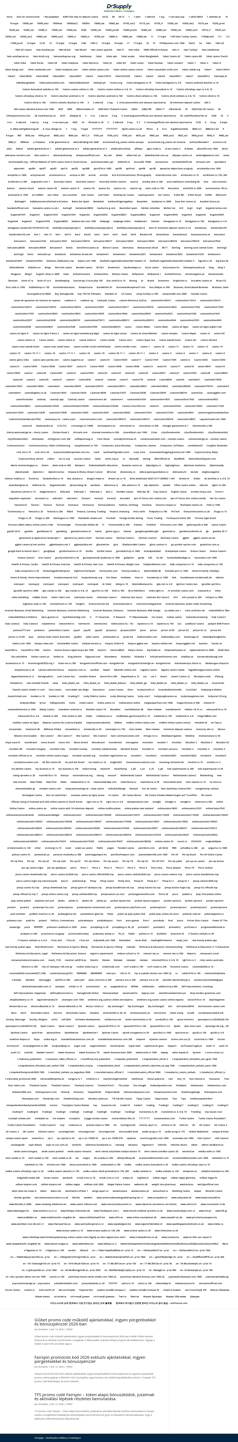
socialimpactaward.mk (210, 1013)
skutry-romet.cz (95, 1006)
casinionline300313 (143, 320)
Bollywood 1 (154, 274)
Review (106, 960)
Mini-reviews (153, 729)
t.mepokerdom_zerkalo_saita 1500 (197, 1066)
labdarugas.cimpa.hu (217, 663)
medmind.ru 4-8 (184, 716)
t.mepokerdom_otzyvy (80, 1066)
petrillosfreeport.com (123, 854)
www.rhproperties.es (59, 1224)
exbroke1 (58, 498)
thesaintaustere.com (165, 1092)
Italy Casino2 (12, 624)
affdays (138, 149)
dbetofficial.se (162, 459)
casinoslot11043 (215, 406)
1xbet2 (11, 76)
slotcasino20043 (185, 1006)
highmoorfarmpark (84, 571)
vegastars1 (148, 1145)
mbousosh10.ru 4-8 (28, 716)
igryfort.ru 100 (100, 591)
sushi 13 (210, 1046)
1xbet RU (121, 63)
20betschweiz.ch (85, 109)
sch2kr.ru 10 (75, 986)
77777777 (97, 129)
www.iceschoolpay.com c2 (181, 1211)
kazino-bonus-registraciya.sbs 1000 (74, 650)
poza (27, 927)
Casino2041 (56, 373)
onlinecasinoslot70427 (110, 841)
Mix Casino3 (100, 736)
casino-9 (220, 353)
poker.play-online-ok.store (164, 914)
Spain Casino (47, 1026)
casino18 (189, 366)
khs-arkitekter (19, 657)
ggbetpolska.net (83, 544)
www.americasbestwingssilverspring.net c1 (120, 1198)
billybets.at (34, 267)
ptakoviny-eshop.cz (103, 934)
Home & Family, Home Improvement (30, 577)
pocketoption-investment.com (94, 907)
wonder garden (22, 1198)
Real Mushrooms (44, 947)
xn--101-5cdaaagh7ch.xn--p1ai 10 (41, 1263)
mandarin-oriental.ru (70, 709)
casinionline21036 (186, 314)
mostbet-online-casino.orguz (52, 756)
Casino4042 (84, 380)
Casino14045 (97, 366)
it (91, 617)
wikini (43, 1191)
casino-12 (188, 347)
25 (186, 109)
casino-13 (202, 347)
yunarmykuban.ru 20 (93, 1283)
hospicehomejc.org (91, 577)
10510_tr (206, 30)
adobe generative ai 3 (95, 149)
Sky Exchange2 (136, 1006)
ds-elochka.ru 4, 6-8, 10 (217, 478)
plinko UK (87, 901)
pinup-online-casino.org (55, 894)
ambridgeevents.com (207, 155)
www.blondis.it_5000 (20, 1204)
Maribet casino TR (96, 709)
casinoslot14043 (79, 413)
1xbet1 (208, 69)
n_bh (133, 769)
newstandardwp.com (105, 782)
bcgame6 (13, 221)
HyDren (220, 577)
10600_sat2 (57, 36)
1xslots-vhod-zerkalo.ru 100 (141, 96)
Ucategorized (127, 1125)
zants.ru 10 (127, 1283)
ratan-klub (141, 940)
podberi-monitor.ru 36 (41, 914)
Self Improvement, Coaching (197, 986)
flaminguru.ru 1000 (63, 518)
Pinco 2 (96, 868)
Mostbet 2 (191, 742)
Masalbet (115, 709)
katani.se (217, 643)
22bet (134, 109)
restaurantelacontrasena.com (27, 960)
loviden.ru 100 (56, 696)
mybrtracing (89, 769)
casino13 (14, 366)
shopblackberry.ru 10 (21, 1000)
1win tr (175, 50)
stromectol (13, 1046)
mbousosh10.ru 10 (216, 709)
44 (83, 122)
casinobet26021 (138, 386)
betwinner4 (214, 254)
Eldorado (65, 492)
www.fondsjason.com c (106, 1211)
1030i (83, 30)
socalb (190, 1013)
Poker (110, 914)
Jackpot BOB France (218, 624)
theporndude (112, 1092)
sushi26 (28, 1052)
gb (207, 531)
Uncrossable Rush (128, 1132)
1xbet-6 (216, 63)
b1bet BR (179, 195)
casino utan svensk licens (25, 347)
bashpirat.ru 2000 (161, 201)
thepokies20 (94, 1092)
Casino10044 (120, 360)
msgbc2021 (116, 762)
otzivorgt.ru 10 (53, 848)
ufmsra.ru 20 (168, 1125)
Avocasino (173, 188)
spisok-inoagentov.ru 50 (136, 1033)
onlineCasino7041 (215, 808)
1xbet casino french (217, 56)
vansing (119, 1145)
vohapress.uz (190, 1171)
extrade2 (125, 498)
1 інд (161, 17)
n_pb (160, 769)
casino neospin (169, 333)
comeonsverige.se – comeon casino (207, 439)
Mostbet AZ (222, 742)
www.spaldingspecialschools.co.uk (185, 1224)
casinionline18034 (47, 314)
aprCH (64, 168)
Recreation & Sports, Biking (72, 947)
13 (50, 43)
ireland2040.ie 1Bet (219, 610)
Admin (19, 149)
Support (172, 1046)
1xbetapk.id (220, 76)
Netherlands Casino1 (157, 775)
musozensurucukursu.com (140, 762)
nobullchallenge (117, 789)
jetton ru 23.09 (16, 637)
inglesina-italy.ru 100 (34, 604)
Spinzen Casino (110, 1033)
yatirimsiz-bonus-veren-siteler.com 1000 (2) (92, 1277)
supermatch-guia (154, 1046)
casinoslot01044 (172, 406)
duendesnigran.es (18, 485)
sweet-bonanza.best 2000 (117, 1052)
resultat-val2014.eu (75, 960)
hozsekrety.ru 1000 (157, 577)
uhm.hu (184, 1125)
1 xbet (137, 17)
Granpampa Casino (175, 551)
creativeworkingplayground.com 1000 (169, 452)
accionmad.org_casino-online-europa (123, 142)
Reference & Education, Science (69, 953)
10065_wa (113, 23)
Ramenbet (125, 940)
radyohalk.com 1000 (104, 940)
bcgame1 (35, 215)
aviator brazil (26, 188)
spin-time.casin (192, 1026)
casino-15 (15, 353)
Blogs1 (28, 274)
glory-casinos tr (158, 544)
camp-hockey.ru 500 (147, 294)
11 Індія (161, 36)
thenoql (65, 1092)
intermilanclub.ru (122, 604)
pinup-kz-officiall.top (205, 887)
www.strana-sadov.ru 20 (137, 1230)
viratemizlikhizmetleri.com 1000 (190, 1158)
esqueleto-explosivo (20, 498)
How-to (139, 577)
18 (147, 43)
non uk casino (149, 789)
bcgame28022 (138, 215)
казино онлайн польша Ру (144, 1290)
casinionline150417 (118, 307)
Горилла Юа (86, 1290)
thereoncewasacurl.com (137, 1092)
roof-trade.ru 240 (156, 967)
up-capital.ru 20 (65, 1138)
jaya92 (98, 630)
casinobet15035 (212, 380)
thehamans (197, 1085)
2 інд (110, 102)
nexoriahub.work (172, 782)
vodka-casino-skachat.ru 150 (63, 1171)
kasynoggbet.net (185, 643)
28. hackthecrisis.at (45, 116)
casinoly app (57, 399)
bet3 (96, 234)
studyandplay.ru (61, 1046)
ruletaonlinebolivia (214, 973)
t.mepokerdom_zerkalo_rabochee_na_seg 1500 (149, 1066)
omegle (157, 802)
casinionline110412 (185, 300)
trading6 (88, 1112)
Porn (119, 920)
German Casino (104, 538)
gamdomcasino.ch (81, 531)
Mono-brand (81, 742)
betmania (128, 248)
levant (163, 676)
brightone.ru (180, 281)
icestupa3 (48, 584)
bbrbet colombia (150, 208)
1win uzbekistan (210, 50)
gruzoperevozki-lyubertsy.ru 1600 (101, 558)
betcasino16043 (124, 241)
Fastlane (147, 505)
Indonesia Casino (83, 597)
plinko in (73, 901)
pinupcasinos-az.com (112, 894)
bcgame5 (201, 215)
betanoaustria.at (200, 234)
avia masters (219, 182)
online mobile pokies (109, 808)
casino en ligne (180, 327)
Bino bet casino (63, 267)
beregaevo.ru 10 (172, 221)
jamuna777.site (21, 630)
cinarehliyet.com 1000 (135, 432)
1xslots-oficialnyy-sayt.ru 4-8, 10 (194, 89)
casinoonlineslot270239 (76, 406)
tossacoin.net (108, 1105)
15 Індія (105, 43)
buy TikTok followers (89, 294)
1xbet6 (161, 76)
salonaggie (45, 980)
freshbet (151, 525)
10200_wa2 (188, 23)
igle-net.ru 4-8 (164, 584)
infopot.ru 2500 (214, 597)
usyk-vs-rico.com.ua (57, 1145)
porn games (132, 920)
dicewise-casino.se (132, 465)
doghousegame (210, 472)
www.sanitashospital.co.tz (89, 1224)
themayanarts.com (46, 1092)
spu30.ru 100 (199, 1033)
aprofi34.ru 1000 (102, 168)
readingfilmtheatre (161, 940)
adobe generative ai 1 (39, 149)
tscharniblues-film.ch (123, 1118)
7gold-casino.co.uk (131, 129)
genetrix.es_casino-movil (78, 538)
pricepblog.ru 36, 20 (123, 927)
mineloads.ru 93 (92, 729)
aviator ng (135, 188)
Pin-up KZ (75, 861)
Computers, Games (145, 445)
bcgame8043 (61, 221)
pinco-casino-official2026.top (98, 874)
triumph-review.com (19, 1118)
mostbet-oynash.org (83, 756)
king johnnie (74, 657)
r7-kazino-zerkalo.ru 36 (201, 934)
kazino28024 (117, 650)
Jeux (31, 637)
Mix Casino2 (82, 736)
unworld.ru (38, 1138)
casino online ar (66, 340)
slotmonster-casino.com (211, 1006)
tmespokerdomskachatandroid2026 (26, 1105)
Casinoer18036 (98, 393)
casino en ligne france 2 (46, 333)
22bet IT (160, 109)
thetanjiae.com (30, 1099)
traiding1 (115, 1112)
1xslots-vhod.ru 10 (209, 96)
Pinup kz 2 (168, 881)
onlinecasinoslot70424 (54, 841)
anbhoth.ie (124, 162)
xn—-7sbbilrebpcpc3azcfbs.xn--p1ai (30, 1257)
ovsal (68, 848)
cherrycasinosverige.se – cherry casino (27, 432)
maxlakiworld (173, 709)
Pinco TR (189, 868)
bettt (31, 254)
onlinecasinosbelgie (48, 815)
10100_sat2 (129, 23)
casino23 (116, 373)
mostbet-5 (219, 749)
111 (220, 36)
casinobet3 (223, 386)
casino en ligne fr (19, 333)
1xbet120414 (223, 69)
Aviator (11, 188)
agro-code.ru (154, 149)
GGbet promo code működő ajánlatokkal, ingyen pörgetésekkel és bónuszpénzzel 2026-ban (95, 1322)
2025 (60, 109)
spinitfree (37, 1033)
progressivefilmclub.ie (213, 927)
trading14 (222, 1105)
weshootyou (186, 1184)
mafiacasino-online (129, 703)
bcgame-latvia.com (216, 208)
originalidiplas (213, 841)
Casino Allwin (143, 327)
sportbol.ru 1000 (162, 1033)
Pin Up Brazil (189, 854)
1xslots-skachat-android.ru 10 (67, 96)
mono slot (64, 742)
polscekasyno (85, 920)
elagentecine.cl (48, 492)
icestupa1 (19, 584)
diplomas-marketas (195, 465)
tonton (54, 1105)
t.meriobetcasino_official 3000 (144, 1072)
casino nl (205, 333)
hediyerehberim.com (154, 564)
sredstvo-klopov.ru (19, 1039)
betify (69, 248)
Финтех (135, 1296)
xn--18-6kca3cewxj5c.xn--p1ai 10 (193, 1263)
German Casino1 (125, 538)
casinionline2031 (164, 314)
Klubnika (126, 657)
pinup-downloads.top (55, 887)
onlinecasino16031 (167, 808)
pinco (73, 868)
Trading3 (47, 1112)
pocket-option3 (193, 901)
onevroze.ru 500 (203, 802)
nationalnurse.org (83, 775)
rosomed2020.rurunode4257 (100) (27, 973)
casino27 (174, 373)
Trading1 (164, 1105)
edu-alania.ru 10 (131, 485)
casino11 (136, 360)
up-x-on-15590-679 (112, 1138)
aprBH (32, 168)
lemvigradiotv (45, 676)
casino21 (71, 373)
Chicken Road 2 (60, 432)
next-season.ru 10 (196, 782)
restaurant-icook (209, 953)
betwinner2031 (138, 254)
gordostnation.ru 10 (70, 551)
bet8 (124, 234)
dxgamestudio (58, 485)
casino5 (99, 380)
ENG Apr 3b (143, 492)
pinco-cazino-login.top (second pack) (36, 881)
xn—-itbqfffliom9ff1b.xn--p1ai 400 (205, 1257)
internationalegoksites (149, 604)
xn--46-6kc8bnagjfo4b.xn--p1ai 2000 (80, 1270)
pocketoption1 (158, 907)
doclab (194, 472)
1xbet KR (52, 63)
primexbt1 (143, 927)
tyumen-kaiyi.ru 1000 (97, 1125)
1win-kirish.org (41, 56)
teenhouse (137, 1079)
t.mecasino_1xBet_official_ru (60, 1059)
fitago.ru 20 (24, 518)
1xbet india (20, 63)
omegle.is (185, 802)
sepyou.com (148, 993)
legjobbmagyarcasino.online (204, 670)
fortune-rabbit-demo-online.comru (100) (30, 525)
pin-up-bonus (216, 861)
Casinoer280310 (178, 393)
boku (66, 274)
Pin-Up (30, 861)
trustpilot (74, 1118)
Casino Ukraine (209, 340)
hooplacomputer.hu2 (65, 577)
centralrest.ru (127, 426)
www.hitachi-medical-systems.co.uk (143, 1211)
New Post (51, 782)
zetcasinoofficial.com (210, 1283)
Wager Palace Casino (118, 1184)
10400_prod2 (112, 30)
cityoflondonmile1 (194, 432)
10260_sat (28, 30)
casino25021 (158, 373)
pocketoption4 (219, 907)
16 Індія (118, 43)
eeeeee (166, 485)
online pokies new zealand (139, 808)
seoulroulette (130, 993)
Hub (174, 577)
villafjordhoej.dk (126, 1158)
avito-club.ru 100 (154, 188)
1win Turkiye (190, 50)
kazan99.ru (11, 650)
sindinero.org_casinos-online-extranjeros (110, 1000)
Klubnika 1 (140, 657)
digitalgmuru (172, 465)
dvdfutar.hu (39, 485)
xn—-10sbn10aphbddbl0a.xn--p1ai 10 (112, 1250)
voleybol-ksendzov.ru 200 (215, 1171)
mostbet (176, 742)
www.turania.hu (170, 1237)
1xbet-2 (204, 63)
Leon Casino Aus (66, 676)
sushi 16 (223, 1046)
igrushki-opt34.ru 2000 (25, 591)
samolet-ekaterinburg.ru (176, 980)
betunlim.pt (44, 254)
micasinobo (15, 729)
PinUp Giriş (124, 881)
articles (104, 175)
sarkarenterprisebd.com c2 (36, 986)
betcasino (219, 234)
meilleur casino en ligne (26, 723)
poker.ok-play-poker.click (131, 914)
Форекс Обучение (176, 1296)
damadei (134, 459)
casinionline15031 (94, 307)
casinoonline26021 (20, 406)
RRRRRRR (82, 973)
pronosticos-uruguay (52, 934)
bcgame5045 (217, 215)
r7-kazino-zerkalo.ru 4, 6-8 (32, 940)
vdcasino (133, 1145)
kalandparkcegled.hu (214, 637)
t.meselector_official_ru (212, 1072)
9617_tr (86, 135)
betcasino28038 (16, 248)
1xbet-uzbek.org (191, 69)
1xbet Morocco (90, 63)
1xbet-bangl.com (14, 69)
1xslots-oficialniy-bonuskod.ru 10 (154, 89)
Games (127, 531)
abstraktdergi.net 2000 (86, 142)
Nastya (65, 775)
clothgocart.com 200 (59, 439)
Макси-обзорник (219, 1290)
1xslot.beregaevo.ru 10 (138, 83)
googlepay (49, 551)
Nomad (134, 789)
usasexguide (17, 1145)
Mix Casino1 (47, 736)
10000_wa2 (42, 23)
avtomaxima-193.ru (216, 188)
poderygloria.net (67, 914)
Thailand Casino (38, 1085)
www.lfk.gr (221, 1211)
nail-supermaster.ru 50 (210, 769)
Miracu (221, 729)
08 (113, 17)
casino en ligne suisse (115, 333)
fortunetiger (64, 525)
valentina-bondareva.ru (98, 1145)
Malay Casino (47, 709)
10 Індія (14, 23)
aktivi (225, 149)
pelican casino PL (21, 854)
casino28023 (221, 373)
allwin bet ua (133, 155)
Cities (154, 432)
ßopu (37, 1039)
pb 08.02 (163, 848)
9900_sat (154, 135)
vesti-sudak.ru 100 (38, 1158)
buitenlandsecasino (64, 287)
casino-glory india (19, 360)
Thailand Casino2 (83, 1085)
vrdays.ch (128, 1178)
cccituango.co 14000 (82, 426)
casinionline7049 (88, 327)
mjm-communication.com (125, 736)
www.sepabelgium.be (119, 1224)
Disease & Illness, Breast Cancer (85, 472)
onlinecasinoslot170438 (118, 821)
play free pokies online (208, 894)
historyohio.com (108, 571)
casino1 (92, 360)
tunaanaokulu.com (164, 1118)
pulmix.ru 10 (146, 934)
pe (203, 848)
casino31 (57, 380)
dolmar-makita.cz (15, 478)
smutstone (160, 1013)
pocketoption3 (199, 907)
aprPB (118, 168)
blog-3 (221, 267)
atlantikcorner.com (166, 175)
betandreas (162, 234)
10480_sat (161, 30)
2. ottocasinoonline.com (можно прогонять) (141, 102)
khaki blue (223, 650)
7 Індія (84, 129)
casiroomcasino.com (91, 419)
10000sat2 (72, 23)
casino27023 (189, 373)
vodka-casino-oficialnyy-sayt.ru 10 (191, 1165)
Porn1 (146, 920)
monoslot (147, 742)
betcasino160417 (103, 241)
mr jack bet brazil (74, 762)
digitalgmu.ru (153, 465)
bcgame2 (85, 215)
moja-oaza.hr (12, 742)
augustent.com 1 (40, 182)
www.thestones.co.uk (166, 1230)
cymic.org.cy (112, 459)
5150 (198, 122)
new (219, 775)
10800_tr (113, 36)
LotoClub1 (191, 690)
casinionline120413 (210, 300)
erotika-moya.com (201, 492)
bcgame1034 (69, 215)
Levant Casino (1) (180, 676)
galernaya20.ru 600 (197, 525)
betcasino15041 (58, 241)
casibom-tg (86, 300)
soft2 (54, 1019)
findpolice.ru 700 (158, 511)
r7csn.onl (84, 940)
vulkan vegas (160, 1178)
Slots (13, 1013)
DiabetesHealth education (103, 465)
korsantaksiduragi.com (210, 657)
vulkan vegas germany (183, 1178)
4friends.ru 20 (95, 122)
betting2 (222, 248)
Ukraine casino (46, 1132)
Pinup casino (107, 881)
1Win (208, 43)
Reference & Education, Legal (32, 953)
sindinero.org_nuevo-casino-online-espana (160, 1000)
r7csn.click (56, 940)
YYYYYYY (113, 1283)
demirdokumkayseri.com (202, 459)
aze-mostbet (70, 195)
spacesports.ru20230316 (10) (20, 1026)
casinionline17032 (190, 307)
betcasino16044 (145, 241)
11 (152, 36)
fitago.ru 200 (42, 518)
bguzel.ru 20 (205, 261)
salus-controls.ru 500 (99, 980)
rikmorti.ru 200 (29, 967)
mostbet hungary (36, 749)
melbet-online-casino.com (140, 723)
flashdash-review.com (90, 518)
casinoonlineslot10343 (47, 406)
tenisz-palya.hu (155, 1079)
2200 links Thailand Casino (112, 109)
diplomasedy (217, 465)
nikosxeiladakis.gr (25, 789)
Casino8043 (165, 380)
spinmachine (53, 1033)
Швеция (194, 1296)
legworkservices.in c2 (22, 676)
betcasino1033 (38, 241)
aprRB (142, 168)
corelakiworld (195, 445)
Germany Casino (170, 538)
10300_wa (71, 30)
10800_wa (127, 36)
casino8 (151, 380)
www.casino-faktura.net (83, 1204)
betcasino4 (56, 248)
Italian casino (174, 617)
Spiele (177, 1026)
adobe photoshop (120, 149)
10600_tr (71, 36)
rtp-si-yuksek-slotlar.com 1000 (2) (152, 973)
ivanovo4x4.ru (66, 624)
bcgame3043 (171, 215)
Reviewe (118, 960)
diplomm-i (38, 472)
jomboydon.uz (111, 637)
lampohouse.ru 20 (24, 670)
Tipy (183, 1099)
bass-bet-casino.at (185, 201)
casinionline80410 (110, 327)
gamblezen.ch (44, 531)
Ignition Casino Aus (186, 584)
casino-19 (99, 353)
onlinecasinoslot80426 (139, 841)
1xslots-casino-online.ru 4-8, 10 (114, 89)
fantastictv (20, 505)
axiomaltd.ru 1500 (18, 195)
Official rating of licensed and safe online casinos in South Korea (46, 802)
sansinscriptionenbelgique (208, 980)
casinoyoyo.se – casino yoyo (60, 419)
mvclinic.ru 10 (195, 762)
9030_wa (29, 135)
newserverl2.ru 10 (80, 782)
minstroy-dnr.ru (205, 729)
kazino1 (102, 650)
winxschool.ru (160, 1191)
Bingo (48, 267)
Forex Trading (154, 518)
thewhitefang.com (73, 1099)
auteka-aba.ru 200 (152, 182)
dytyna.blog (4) (78, 485)
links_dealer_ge (138, 683)
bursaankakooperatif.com (130, 287)
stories (221, 1039)
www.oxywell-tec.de (171, 1217)
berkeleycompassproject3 (131, 228)
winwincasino (120, 1191)
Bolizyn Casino (120, 274)
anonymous (161, 162)
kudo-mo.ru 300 (67, 663)
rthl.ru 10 (125, 973)
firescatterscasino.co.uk (197, 511)
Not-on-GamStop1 (56, 795)
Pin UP (174, 854)
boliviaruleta (101, 274)
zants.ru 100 (145, 1283)
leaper (106, 670)
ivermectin (84, 624)
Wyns (225, 1244)
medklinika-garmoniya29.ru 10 (133, 716)
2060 (69, 109)
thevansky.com (51, 1099)
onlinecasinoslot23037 (145, 828)
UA (114, 1125)
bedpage (105, 221)
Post (170, 920)
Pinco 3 (108, 868)
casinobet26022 (159, 386)
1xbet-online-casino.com (95, 69)
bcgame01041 (18, 215)
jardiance (39, 630)
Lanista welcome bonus (51, 670)
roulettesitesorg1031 (61, 973)
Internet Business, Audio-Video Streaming (189, 604)
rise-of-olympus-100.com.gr (57, 967)
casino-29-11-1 (137, 353)
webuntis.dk (141, 1184)
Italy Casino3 (30, 624)
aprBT (42, 168)
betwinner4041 (14, 261)
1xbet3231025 (122, 76)
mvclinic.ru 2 (213, 762)
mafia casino (86, 703)
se (105, 986)
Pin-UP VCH (158, 861)
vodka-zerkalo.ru (142, 1171)
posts (180, 920)
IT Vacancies (102, 617)
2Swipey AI (75, 116)
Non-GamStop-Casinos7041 (176, 789)
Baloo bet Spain (80, 201)
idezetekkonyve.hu (142, 584)
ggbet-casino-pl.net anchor (30, 544)
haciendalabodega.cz (178, 558)
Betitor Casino (111, 248)
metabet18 (201, 723)
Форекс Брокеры (152, 1296)
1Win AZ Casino (23, 50)
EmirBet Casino (124, 492)
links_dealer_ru (179, 683)
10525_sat (220, 30)
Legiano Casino (148, 670)
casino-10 (159, 347)
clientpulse (38, 439)
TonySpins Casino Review (75, 1105)
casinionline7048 (66, 327)
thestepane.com (213, 1092)
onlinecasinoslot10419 (127, 815)
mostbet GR (15, 749)
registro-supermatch (101, 953)
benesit (155, 221)
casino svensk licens (170, 340)
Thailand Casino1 (60, 1085)
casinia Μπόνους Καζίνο (133, 300)
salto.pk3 (79, 980)
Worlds (76, 1198)
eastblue (95, 485)
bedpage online (122, 221)
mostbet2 (151, 756)
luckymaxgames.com (192, 696)
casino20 (41, 373)
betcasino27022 (211, 241)
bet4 (106, 234)
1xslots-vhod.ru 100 (34, 102)
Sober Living (176, 1013)
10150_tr (158, 23)
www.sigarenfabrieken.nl (148, 1224)
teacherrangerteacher (115, 1079)
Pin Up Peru (17, 861)
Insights (80, 604)
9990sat (24, 142)
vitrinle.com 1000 (56, 1165)
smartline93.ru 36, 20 (114, 1013)
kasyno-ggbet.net (138, 643)
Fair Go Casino (217, 498)
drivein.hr (184, 478)
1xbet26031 (58, 76)
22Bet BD (147, 109)
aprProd (130, 168)
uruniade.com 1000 (183, 1138)
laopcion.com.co (77, 670)
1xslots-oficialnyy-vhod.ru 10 (31, 96)
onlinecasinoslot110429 (156, 815)
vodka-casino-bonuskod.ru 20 (151, 1165)
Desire (45, 465)
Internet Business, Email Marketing (24, 610)
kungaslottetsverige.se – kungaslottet (149, 663)
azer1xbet (103, 195)
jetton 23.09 (167, 630)
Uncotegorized (107, 1132)
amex (226, 155)
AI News (188, 149)
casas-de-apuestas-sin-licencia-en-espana (37, 300)
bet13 (68, 234)
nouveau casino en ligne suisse (87, 795)
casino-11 (173, 347)
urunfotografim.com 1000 (154, 1138)
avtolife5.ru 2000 (192, 188)
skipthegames (217, 1000)
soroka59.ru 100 (164, 1019)
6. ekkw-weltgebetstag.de (24, 129)
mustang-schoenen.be (171, 762)
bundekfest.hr (104, 287)
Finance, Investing (119, 511)
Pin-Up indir (59, 861)
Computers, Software (172, 445)
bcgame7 (27, 221)
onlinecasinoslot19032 (176, 821)
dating (146, 459)
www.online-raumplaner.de (142, 1217)
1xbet (99, 56)
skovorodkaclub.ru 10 (42, 1006)
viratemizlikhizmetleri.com (154, 1158)
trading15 (17, 1112)
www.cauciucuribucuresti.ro (116, 1204)
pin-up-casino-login (32, 868)
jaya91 (87, 630)
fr (103, 525)
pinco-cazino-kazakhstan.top (202, 874)
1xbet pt (107, 63)
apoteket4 (220, 162)
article (92, 175)
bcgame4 (187, 215)
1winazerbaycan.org (64, 56)
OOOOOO (196, 841)
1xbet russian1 (175, 63)
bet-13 (48, 234)
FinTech (175, 511)
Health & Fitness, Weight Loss (123, 564)
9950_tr (211, 135)
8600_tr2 (196, 129)
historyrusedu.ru (131, 571)
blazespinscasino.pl (194, 267)
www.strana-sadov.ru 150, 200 (103, 1230)
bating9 (67, 208)
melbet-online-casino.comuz (175, 723)
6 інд (213, 122)
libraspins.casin (202, 676)
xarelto (72, 1250)
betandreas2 (180, 234)
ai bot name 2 (172, 149)
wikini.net (56, 1191)
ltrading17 (73, 696)
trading (150, 1105)
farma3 (47, 505)
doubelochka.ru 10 (53, 478)
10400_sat (146, 30)
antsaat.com (203, 162)
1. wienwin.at (214, 17)
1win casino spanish (101, 50)
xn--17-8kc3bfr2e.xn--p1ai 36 (156, 1263)
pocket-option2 (172, 901)
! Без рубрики (51, 17)
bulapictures (86, 287)
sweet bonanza (66, 1052)
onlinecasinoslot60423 (25, 841)
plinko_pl (101, 901)
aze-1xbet (53, 195)
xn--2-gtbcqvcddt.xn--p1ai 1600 (39, 1270)
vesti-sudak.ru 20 (61, 1158)
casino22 (102, 373)
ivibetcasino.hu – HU (122, 624)
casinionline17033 (213, 307)
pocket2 (24, 907)
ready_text (182, 940)
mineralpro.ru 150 (115, 729)
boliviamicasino (81, 274)
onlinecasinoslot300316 (118, 835)
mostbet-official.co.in (20, 756)
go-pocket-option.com (183, 544)
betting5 (19, 254)
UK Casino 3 (12, 1132)
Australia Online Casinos (112, 182)
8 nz (164, 129)
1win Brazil (80, 50)
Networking (206, 775)
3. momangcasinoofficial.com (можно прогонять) (148, 116)
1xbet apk (111, 56)
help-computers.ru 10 (182, 564)
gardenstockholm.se (190, 531)
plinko (61, 901)
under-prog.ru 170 (175, 1132)
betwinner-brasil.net (81, 254)
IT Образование (138, 617)
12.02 (42, 43)
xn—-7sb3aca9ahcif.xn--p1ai (153, 1250)
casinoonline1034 (136, 399)
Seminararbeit (110, 993)
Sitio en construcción (28, 17)
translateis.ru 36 (148, 1112)
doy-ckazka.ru (75, 478)
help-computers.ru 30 (27, 571)
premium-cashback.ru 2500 (62, 927)
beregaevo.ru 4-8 (217, 221)
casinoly (41, 399)
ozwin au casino (84, 848)
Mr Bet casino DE (51, 762)
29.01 (62, 116)
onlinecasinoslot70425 (82, 841)
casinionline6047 (44, 327)
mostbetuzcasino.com (26, 762)
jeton (143, 630)
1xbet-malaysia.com (66, 69)
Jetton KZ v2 (199, 630)
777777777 (111, 129)
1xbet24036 (42, 76)
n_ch (151, 769)
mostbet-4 (203, 749)
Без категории (67, 1290)
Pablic (100, 848)
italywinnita (48, 624)
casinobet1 (194, 380)
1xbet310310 (104, 76)
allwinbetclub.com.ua (156, 155)
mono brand (48, 742)
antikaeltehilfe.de (182, 162)
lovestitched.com (17, 696)
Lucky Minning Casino (122, 696)
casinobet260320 (181, 386)
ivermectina (100, 624)
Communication (16, 445)
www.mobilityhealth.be (92, 1217)
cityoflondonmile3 (18, 439)
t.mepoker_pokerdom (126, 1059)
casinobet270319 (203, 386)
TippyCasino (161, 1099)
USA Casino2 (221, 1138)
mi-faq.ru (216, 723)
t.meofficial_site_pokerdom (95, 1059)
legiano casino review (172, 670)
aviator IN (89, 188)
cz (124, 459)
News (63, 782)
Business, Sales (220, 287)
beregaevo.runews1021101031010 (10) (28, 228)
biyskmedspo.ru (132, 267)
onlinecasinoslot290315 (89, 835)
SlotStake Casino (40, 1013)
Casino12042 (201, 360)
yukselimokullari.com (66, 1283)
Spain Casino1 (66, 1026)
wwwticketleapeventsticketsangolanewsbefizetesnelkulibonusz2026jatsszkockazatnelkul (169, 1244)
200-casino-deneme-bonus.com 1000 (34, 109)
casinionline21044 (210, 314)
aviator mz (120, 188)
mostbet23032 (188, 756)
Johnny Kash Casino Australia (53, 637)
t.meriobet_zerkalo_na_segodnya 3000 (69, 1072)
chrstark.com (80, 432)
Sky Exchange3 (156, 1006)
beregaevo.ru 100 (194, 221)
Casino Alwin (161, 327)
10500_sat (175, 30)
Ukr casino (28, 1132)
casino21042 (87, 373)
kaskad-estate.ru (91, 643)
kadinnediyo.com (170, 637)
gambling (61, 531)
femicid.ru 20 (36, 511)
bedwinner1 (141, 221)
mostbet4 (220, 756)
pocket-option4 (214, 901)
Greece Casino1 (218, 551)
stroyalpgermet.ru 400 (35, 1046)
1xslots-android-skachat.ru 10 (201, 83)
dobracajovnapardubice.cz (153, 472)
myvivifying (120, 769)
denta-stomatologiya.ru (24, 465)
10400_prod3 (130, 30)
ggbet (186, 538)
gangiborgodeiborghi (147, 531)
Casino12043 (218, 360)
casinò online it (87, 340)
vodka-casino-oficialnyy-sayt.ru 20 (24, 1171)
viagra (86, 1158)
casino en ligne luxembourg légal (81, 333)
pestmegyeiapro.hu (96, 854)
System (197, 1052)
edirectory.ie (111, 485)
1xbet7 (189, 76)
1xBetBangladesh (25, 83)
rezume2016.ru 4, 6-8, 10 (165, 960)
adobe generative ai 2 (67, 149)
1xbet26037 (75, 76)
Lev (145, 676)
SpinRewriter (71, 1033)
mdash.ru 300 (50, 716)
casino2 (28, 373)
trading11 (178, 1105)
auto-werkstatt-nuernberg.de (183, 182)
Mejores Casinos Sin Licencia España (62, 723)
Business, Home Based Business (191, 287)
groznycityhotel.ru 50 (67, 558)
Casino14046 (114, 366)
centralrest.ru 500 (148, 426)
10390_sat (95, 30)
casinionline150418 (143, 307)
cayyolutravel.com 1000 (212, 419)
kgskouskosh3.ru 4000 (202, 650)
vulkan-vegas (72, 1184)
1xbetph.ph (99, 83)
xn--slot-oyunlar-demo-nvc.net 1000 (26, 1277)
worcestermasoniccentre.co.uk (51, 1198)
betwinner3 (156, 254)
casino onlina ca (26, 340)
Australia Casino (63, 182)
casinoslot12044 (14, 413)
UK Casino (204, 1125)
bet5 (115, 234)
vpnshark (68, 1178)
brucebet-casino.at (201, 281)
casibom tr (70, 300)
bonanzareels (215, 274)
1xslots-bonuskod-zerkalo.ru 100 (40, 89)
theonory (78, 1092)
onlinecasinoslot (72, 815)
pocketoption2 (178, 907)
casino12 (185, 360)
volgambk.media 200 (28, 1178)
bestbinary (201, 228)
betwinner (60, 254)
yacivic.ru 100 (57, 1277)
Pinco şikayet (173, 868)
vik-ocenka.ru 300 (103, 1158)
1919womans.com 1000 (171, 43)
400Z (75, 122)
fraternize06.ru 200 (119, 525)
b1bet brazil (194, 195)
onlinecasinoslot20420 (87, 828)
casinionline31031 (189, 320)
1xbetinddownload (78, 83)
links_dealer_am (71, 683)
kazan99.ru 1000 (30, 650)
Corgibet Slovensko (217, 445)
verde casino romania (79, 1151)
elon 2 (109, 492)
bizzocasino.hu (171, 267)
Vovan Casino (51, 1178)
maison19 (209, 703)
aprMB (85, 168)
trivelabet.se (41, 1118)
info (175, 597)
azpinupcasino (146, 195)
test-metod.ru (197, 1079)
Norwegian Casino (32, 795)
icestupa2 (34, 584)
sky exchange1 (116, 1006)
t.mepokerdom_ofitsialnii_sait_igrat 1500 (194, 1059)
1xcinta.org (116, 83)
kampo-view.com (44, 643)
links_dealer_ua (199, 683)
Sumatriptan (117, 1046)
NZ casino (206, 795)
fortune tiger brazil (205, 518)
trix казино (58, 1118)
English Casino (179, 492)
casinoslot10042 (193, 406)
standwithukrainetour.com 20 (77, 1039)
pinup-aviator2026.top (205, 881)
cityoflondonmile (170, 432)
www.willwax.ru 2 (107, 1244)
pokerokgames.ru (214, 914)
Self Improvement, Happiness (30, 993)
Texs (226, 1079)
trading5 (74, 1112)
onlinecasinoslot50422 (205, 835)
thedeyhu (181, 1085)
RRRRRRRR (96, 973)
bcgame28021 (119, 215)
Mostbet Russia (129, 749)
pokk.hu (30, 920)
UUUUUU (76, 1145)
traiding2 (130, 1112)
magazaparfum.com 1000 (158, 703)
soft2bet (66, 1019)
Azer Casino (87, 195)
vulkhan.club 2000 (93, 1184)
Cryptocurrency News (206, 452)
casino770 (137, 380)
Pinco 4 (119, 868)
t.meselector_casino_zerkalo (180, 1072)
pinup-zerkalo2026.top (84, 894)
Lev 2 (153, 676)
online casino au (38, 808)
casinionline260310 (70, 320)
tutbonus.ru (75, 1125)
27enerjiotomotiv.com (18, 116)
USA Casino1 (204, 1138)
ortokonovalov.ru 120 (19, 848)
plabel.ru (187, 894)
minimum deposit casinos (178, 729)
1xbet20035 (25, 76)
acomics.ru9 (219, 142)
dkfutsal (111, 472)
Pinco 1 (84, 868)
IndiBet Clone (40, 597)
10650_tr (85, 36)
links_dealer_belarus (115, 683)
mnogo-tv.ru (150, 736)
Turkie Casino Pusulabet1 (212, 1118)
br (142, 281)
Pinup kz (138, 881)
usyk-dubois (35, 1145)
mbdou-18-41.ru (193, 709)
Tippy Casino (143, 1099)
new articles (19, 782)
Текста (122, 1296)
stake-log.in (50, 1039)
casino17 (175, 366)
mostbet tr (148, 749)
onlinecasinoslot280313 (29, 835)
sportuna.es (181, 1033)
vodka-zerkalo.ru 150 (167, 1171)
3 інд (114, 116)
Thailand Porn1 (105, 1085)
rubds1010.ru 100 (191, 973)
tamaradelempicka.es (52, 1079)
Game (98, 531)
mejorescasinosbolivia (98, 723)
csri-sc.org (64, 459)
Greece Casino (198, 551)
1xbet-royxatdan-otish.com (162, 69)
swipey (164, 1052)
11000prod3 (207, 36)
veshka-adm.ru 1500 (209, 1151)
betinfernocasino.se (88, 248)
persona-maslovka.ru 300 (67, 854)
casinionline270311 (94, 320)
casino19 (220, 366)
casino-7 (193, 353)
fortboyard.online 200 (178, 518)
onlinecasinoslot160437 (89, 821)
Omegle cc (170, 802)
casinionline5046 (22, 327)
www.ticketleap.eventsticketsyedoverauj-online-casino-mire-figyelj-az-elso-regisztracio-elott (74, 1237)
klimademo (111, 657)
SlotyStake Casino (76, 1013)
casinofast (197, 393)
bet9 (133, 234)
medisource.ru (104, 716)
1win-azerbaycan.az (18, 56)
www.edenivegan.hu (18, 1211)
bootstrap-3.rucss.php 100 (87, 281)
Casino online (46, 340)
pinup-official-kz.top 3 (25, 894)
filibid (70, 511)
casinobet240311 (116, 386)
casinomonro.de (97, 399)
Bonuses (13, 281)
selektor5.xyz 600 (167, 986)
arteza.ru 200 (77, 175)
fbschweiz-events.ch (191, 505)
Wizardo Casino (213, 1191)
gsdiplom (129, 558)
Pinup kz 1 (152, 881)
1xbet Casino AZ (171, 56)
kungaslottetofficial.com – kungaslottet (102, 663)
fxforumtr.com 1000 (171, 525)
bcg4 (189, 208)
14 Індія (72, 43)
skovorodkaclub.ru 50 (70, 1006)
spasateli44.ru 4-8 (160, 1026)
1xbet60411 (175, 76)
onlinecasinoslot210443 (116, 828)
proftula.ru (190, 927)
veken (194, 1145)
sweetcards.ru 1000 (146, 1052)
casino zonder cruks (125, 347)
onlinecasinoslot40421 (177, 835)
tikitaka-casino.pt (98, 1099)
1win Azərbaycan (45, 50)
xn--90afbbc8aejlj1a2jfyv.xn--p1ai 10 (125, 1270)
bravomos (163, 281)
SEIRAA (134, 986)
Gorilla (89, 551)
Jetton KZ (183, 630)
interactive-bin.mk (99, 604)
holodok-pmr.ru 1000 (176, 571)
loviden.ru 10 (38, 696)
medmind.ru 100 (163, 716)
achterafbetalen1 (199, 142)
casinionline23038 (45, 320)
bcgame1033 (51, 215)
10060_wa (99, 23)
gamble (28, 531)
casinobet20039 (72, 386)
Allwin (119, 155)
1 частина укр (176, 17)
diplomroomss (56, 472)
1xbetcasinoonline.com (51, 83)
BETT (165, 248)
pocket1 (11, 907)
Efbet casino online (185, 485)
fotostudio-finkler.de (86, 525)
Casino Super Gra (145, 340)
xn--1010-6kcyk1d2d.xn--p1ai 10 (81, 1263)
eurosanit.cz (42, 498)
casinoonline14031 (160, 399)
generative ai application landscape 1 (39, 538)
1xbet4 (138, 76)
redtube (130, 947)
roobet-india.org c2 (87, 967)
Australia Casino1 (85, 182)
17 (128, 43)
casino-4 (153, 353)
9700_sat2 (112, 135)
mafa (72, 703)
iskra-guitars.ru (49, 617)
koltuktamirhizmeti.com (163, 657)
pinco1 (64, 881)
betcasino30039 (37, 248)
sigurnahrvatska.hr (47, 1000)
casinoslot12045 (36, 413)
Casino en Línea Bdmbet (144, 333)
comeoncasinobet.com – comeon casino (162, 439)
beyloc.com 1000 (87, 261)
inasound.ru (204, 591)
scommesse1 (93, 986)
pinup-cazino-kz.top (28, 887)
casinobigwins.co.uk (35, 393)
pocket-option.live (120, 901)
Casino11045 (169, 360)
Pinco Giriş (156, 868)
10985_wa (141, 36)
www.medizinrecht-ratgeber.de (58, 1217)
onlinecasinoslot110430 (186, 815)
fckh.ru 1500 (213, 505)
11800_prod (16, 43)
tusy (62, 1125)
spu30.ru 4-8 (217, 1033)
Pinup (93, 881)
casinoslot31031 (143, 413)
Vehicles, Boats (179, 1145)
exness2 (98, 498)
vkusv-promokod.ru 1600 (83, 1165)
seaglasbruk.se (118, 986)
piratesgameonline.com (141, 894)
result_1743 (54, 960)
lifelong (219, 676)
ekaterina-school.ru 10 (23, 492)
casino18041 (204, 366)
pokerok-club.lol (191, 914)
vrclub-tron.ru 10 (86, 1178)
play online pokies (21, 901)
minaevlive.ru (72, 729)
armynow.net (37, 175)
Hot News (111, 577)
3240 (213, 116)
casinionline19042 (117, 314)
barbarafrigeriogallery (120, 201)
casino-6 (180, 353)
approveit (19, 168)
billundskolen (17, 267)
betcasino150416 (80, 241)
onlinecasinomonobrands (20, 815)
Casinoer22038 (138, 393)
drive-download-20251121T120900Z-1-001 (152, 478)
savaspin (60, 986)
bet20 (87, 234)
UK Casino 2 (220, 1125)
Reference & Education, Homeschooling (160, 947)
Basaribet (142, 201)
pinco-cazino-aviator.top (168, 874)
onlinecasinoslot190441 (204, 821)
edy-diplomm (151, 485)
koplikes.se (187, 657)
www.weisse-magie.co (56, 1244)
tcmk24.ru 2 (92, 1079)
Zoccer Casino (12, 1290)
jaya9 (77, 630)
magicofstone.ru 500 (188, 703)
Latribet (94, 670)
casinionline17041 (24, 314)
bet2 (77, 234)
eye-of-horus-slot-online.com (150, 498)
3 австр (103, 116)
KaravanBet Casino (67, 643)
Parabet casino (126, 848)
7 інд (73, 129)
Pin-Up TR (127, 861)
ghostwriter (102, 544)
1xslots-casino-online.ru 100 (77, 89)
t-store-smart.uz (214, 1052)
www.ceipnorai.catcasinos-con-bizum (156, 1204)
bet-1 (37, 234)
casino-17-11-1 (67, 353)
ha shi (159, 558)
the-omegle (139, 1085)
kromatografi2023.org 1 (41, 663)
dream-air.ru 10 (117, 478)
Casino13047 (65, 366)
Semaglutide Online (88, 993)
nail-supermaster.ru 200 (180, 769)
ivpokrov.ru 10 (145, 624)
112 (227, 36)
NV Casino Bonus (132, 795)
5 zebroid (118, 122)
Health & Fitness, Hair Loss (88, 564)
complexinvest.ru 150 (85, 445)
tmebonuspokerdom (201, 1099)
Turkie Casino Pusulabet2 (21, 1125)
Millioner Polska (52, 729)
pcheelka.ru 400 (189, 848)
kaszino (203, 643)
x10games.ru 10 (32, 1250)
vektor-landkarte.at (212, 1145)
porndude (158, 920)
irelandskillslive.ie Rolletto (22, 617)
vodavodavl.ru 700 (110, 1165)
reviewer (131, 960)
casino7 (124, 380)
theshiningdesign (190, 1092)
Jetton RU (215, 630)
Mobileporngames (171, 736)
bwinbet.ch (111, 294)
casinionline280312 (119, 320)
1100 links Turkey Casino (183, 36)
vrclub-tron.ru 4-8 (109, 1178)
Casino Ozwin (107, 340)
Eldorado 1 (80, 492)
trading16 (32, 1112)
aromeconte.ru (57, 175)
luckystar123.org (217, 696)
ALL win (108, 155)
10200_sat (172, 23)
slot (170, 1006)
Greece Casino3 (26, 558)
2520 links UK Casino (203, 109)
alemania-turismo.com (17, 155)
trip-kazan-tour (213, 1112)
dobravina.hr (180, 472)
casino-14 (217, 347)
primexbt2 (159, 927)
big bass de (222, 261)
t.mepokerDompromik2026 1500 (26, 1072)
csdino (50, 459)
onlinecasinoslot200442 (58, 828)
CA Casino (126, 294)
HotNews (126, 577)
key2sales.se (153, 650)
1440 (83, 43)
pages (110, 848)
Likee (55, 683)
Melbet (118, 723)
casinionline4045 (212, 320)
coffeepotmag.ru (83, 439)
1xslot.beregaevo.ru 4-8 (168, 83)
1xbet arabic (128, 56)
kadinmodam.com (147, 637)
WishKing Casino (181, 1191)
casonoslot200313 (116, 419)
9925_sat (183, 135)
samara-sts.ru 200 (125, 980)
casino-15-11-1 (32, 353)
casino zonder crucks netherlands (92, 347)
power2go (15, 927)
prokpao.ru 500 (29, 934)
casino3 (30, 380)
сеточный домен (79, 1296)
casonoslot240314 (139, 419)
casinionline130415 (46, 307)
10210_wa (203, 23)
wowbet (88, 1198)
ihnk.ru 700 (118, 591)
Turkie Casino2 (47, 1125)
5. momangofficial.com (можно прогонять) (168, 122)
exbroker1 (72, 498)
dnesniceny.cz (127, 472)
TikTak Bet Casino (122, 1099)
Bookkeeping (62, 281)
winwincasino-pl (140, 1191)
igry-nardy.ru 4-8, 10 (76, 591)
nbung (100, 775)
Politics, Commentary (62, 920)
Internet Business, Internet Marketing (68, 610)
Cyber (98, 459)
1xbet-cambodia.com (39, 69)
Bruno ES (221, 281)
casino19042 (13, 373)
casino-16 (49, 353)
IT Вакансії (119, 617)
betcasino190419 (190, 241)
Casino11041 (152, 360)
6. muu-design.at (52, 129)
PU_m (121, 934)
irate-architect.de (195, 610)
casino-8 (206, 353)
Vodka (127, 1165)
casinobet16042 (35, 386)
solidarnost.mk (113, 1019)
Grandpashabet (152, 551)
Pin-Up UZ (142, 861)
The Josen (123, 1085)
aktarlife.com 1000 (207, 149)
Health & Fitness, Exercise (56, 564)
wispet (197, 1191)
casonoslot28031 (186, 419)
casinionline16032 (167, 307)
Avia (206, 182)
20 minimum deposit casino (185, 102)
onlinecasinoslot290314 (59, 835)
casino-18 (84, 353)
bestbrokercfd (219, 228)
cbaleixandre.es (44, 426)
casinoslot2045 (100, 413)
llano (130, 690)
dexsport (80, 465)
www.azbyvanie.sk (181, 1198)
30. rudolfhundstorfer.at (193, 116)
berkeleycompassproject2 (99, 228)
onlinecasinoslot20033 (29, 828)
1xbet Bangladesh (149, 56)
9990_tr (12, 142)
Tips (174, 1099)
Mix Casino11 (65, 736)
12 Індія (31, 43)
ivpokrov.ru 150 (165, 624)
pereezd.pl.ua (41, 854)
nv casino (113, 795)
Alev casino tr (41, 155)
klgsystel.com (92, 657)
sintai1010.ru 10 (196, 1000)
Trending (196, 1112)
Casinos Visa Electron (134, 406)
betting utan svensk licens (198, 248)
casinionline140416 (70, 307)
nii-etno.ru (215, 782)
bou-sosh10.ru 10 (116, 281)
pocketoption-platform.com (130, 907)
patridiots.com (146, 848)
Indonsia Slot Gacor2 (157, 597)
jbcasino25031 (128, 630)
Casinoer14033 (58, 393)
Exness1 (86, 498)
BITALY (100, 267)
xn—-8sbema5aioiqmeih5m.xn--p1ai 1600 (122, 1257)
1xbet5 (149, 76)
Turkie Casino (186, 1118)
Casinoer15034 (78, 393)
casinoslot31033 (164, 413)
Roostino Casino (179, 967)
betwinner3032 (174, 254)
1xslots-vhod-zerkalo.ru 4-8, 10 (178, 96)
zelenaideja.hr (163, 1283)
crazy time (139, 452)
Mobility (190, 736)
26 (219, 109)
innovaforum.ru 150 (61, 604)
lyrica (43, 703)
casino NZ (219, 333)
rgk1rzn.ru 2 (189, 960)
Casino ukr (190, 340)
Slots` (24, 1013)
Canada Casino (199, 294)
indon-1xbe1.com (60, 597)
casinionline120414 (21, 307)
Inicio (10, 17)
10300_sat (56, 30)
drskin (197, 478)
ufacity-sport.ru (148, 1125)
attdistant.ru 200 (17, 182)
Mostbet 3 (206, 742)
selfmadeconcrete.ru (61, 993)
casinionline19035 (94, 314)
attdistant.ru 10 (190, 175)
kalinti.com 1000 (22, 643)
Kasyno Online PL (114, 643)
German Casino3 (148, 538)
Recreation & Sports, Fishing (107, 947)
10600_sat (41, 36)
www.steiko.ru (215, 1224)
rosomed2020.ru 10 (202, 967)
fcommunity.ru (16, 511)
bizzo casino (152, 267)
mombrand (30, 742)
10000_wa (27, 23)
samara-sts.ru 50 (149, 980)
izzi (179, 624)
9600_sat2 (59, 135)
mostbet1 (136, 756)
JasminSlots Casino (59, 630)
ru (176, 973)
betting (176, 248)
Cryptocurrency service (30, 459)
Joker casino (92, 637)
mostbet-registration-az (113, 756)
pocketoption (65, 907)
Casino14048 (132, 366)
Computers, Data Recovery (116, 445)
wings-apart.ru (100, 1191)
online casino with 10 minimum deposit (72, 808)
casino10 (105, 360)
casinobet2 (54, 386)
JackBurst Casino (194, 624)
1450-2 (93, 43)
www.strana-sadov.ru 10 (69, 1230)
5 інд (130, 122)
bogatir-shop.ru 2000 (47, 274)
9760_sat (127, 135)
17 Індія (137, 43)
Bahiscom (221, 195)
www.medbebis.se (27, 1217)
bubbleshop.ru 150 (39, 287)
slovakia (94, 1013)
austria (134, 182)
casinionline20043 (141, 314)
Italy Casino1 (219, 617)
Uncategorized (86, 1132)
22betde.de (175, 109)
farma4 (60, 505)
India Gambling (20, 597)
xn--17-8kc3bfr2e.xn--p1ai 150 (119, 1263)
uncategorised (66, 1132)
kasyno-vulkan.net (162, 643)
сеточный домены (104, 1296)
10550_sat (10, 36)
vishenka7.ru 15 (220, 1158)
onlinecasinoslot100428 (98, 815)
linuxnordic (218, 683)
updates (131, 1138)
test (170, 1079)
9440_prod (44, 135)
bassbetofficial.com (18, 208)
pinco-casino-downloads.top (31, 874)
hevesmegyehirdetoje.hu (56, 571)
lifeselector (16, 683)
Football (110, 518)
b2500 (208, 195)
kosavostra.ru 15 (15, 663)
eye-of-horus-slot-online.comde (188, 498)
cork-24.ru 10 (23, 452)
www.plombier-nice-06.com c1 (27, 1224)
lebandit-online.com (125, 670)
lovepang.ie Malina (211, 690)
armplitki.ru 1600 (17, 175)
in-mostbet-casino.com (181, 591)
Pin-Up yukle (175, 861)
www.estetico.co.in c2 (45, 1211)
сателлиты (60, 1296)
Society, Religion (38, 1019)
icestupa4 (63, 584)
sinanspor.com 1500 (73, 1000)
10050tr (86, 23)
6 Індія (223, 122)
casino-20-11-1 (116, 353)
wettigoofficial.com (208, 1184)
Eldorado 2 (96, 492)
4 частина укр (60, 122)
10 (226, 17)
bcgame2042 (100, 215)
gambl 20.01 (13, 531)
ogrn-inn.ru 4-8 (114, 802)
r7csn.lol (70, 940)
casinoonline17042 (184, 399)
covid (96, 452)
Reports (191, 953)
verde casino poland (52, 1151)
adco (9, 149)
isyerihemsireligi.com (74, 617)
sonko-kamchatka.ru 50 (138, 1019)
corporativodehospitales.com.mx (71, 452)
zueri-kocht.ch (47, 1290)
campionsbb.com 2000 (174, 294)
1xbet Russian (155, 63)
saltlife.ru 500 (62, 980)
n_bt (142, 769)
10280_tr (42, 30)
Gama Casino (219, 525)
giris (115, 544)
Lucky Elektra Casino (95, 696)
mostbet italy (57, 749)
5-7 (138, 122)
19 (154, 43)
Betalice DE (146, 234)
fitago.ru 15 (220, 511)
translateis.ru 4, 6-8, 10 (174, 1112)
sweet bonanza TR (89, 1052)
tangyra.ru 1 (75, 1079)
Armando (43, 1329)
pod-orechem (17, 914)
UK (193, 1125)
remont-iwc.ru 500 (173, 953)
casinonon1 (116, 399)
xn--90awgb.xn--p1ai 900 (162, 1270)
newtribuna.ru (128, 782)
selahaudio (148, 986)
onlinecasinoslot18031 (147, 821)
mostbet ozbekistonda (104, 749)
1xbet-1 (191, 63)
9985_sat (223, 135)
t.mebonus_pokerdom (29, 1059)
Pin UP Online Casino (211, 854)
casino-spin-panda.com (46, 360)
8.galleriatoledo (179, 129)
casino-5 (166, 353)
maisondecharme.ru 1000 (22, 709)
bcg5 (199, 208)
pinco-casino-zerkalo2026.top (134, 874)
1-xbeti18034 (195, 17)
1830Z (69, 1329)
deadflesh (179, 459)
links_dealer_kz (159, 683)
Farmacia (73, 505)
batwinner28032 (84, 208)
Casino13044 (30, 366)
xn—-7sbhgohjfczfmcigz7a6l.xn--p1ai (74, 1257)
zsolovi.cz (29, 1290)
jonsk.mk (128, 637)
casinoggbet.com (216, 393)
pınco (175, 894)
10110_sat (144, 23)
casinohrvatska (24, 399)
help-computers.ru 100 (210, 564)
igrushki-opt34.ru (211, 584)
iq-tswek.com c (173, 610)
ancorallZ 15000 (142, 162)
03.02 (105, 17)
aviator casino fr (70, 188)
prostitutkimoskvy (78, 934)
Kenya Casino (135, 650)
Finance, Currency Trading (91, 511)
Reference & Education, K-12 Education (207, 947)
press (83, 927)
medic (89, 716)
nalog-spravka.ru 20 (24, 775)
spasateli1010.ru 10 (109, 1026)
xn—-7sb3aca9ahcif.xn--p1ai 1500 (191, 1250)
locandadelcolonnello (170, 690)
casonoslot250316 (163, 419)
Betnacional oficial (148, 248)
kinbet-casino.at (40, 657)
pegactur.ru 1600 (217, 848)
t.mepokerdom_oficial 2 (155, 1059)
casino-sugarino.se (73, 360)
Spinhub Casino (19, 1033)
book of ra (27, 281)
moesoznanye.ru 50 (209, 736)
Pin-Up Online (92, 861)
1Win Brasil (64, 50)
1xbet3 (89, 76)
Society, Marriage (15, 1019)
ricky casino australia (211, 960)
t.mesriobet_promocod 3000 (20, 1079)
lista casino (55, 690)
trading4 (60, 1112)
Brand (150, 281)
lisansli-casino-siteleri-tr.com (29, 690)
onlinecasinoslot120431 (215, 815)
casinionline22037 (22, 320)
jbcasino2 (111, 630)
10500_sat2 (191, 30)
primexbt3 (174, 927)
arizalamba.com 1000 (209, 168)
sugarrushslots (98, 1046)
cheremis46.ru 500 (202, 426)
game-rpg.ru (113, 531)
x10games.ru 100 (54, 1250)
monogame (132, 742)
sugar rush (80, 1046)
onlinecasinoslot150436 (59, 821)
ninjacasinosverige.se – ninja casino (84, 789)
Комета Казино (172, 1290)
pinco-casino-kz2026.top (64, 874)
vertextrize (188, 1151)
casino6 (111, 380)
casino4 (70, 380)
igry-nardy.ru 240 (51, 591)
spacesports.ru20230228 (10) (213, 1019)
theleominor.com (216, 1085)
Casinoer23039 (158, 393)
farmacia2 (88, 505)
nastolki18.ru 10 (48, 775)
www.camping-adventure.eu (50, 1204)
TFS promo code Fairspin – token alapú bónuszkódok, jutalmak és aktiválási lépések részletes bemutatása (94, 1396)
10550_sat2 (26, 36)
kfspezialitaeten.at (175, 650)
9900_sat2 (168, 135)
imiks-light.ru (156, 591)
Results (94, 960)
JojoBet (78, 637)
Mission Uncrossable (25, 736)
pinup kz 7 (183, 881)
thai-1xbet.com (16, 1085)
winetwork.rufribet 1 (76, 1191)
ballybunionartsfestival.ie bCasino (49, 201)
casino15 (148, 366)
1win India (133, 50)
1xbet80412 (203, 76)
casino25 (143, 373)
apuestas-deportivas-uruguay (176, 168)
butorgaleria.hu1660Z (39, 294)
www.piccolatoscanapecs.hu (201, 1217)
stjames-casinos (158, 1039)
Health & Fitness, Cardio (25, 564)
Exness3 (111, 498)
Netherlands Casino (131, 775)
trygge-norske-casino (96, 1118)
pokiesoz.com (14, 920)
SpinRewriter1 (90, 1033)
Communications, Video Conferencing (49, 445)
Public (131, 934)
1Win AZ (219, 43)
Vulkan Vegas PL (208, 1178)
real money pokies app (204, 940)
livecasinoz (99, 690)
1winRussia (85, 56)
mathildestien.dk (134, 709)
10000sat (57, 23)
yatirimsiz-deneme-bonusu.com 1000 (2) (142, 1277)
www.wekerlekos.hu (83, 1244)
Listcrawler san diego (77, 690)
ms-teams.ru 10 (97, 762)
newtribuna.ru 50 (149, 782)
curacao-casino (82, 459)
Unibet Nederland (198, 1132)
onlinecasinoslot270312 (204, 828)
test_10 (181, 1079)
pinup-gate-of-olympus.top (86, 887)
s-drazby (16, 980)
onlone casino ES (164, 841)
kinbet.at (59, 657)
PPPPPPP (38, 927)
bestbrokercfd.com (19, 234)
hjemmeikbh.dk (152, 571)
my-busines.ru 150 (68, 769)
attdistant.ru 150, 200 (215, 175)
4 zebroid (21, 122)
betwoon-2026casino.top (60, 261)
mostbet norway (78, 749)
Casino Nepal (189, 333)
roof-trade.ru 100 (133, 967)
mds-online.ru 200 (72, 716)
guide (141, 558)
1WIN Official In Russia (155, 50)
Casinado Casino (106, 300)
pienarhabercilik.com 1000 (153, 854)
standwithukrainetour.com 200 (115, 1039)
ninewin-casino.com (50, 789)
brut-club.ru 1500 (15, 287)
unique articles (220, 1132)
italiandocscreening (196, 617)
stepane (140, 1039)
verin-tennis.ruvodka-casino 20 (161, 1151)
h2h (150, 558)
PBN (174, 848)
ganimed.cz (169, 531)
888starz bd (212, 129)
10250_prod (218, 23)
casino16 (161, 366)
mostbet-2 (188, 749)
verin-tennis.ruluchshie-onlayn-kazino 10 (117, 1151)
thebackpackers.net (161, 1085)
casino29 (17, 380)
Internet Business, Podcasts (108, 610)
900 (19, 135)
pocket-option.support (147, 901)
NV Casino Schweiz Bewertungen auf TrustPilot (171, 795)
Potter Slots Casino (197, 920)
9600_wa (73, 135)
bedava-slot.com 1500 (84, 221)
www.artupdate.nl (157, 1198)
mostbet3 (205, 756)
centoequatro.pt (106, 426)
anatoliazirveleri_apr (102, 162)
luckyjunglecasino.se (165, 696)
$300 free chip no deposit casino (80, 17)
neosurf (112, 775)
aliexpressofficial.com (88, 155)
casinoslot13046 (58, 413)
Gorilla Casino (104, 551)
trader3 (138, 1105)
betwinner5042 (34, 261)
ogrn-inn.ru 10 (94, 802)
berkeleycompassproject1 (67, 228)
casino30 (43, 380)
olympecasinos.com (138, 802)
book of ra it (44, 281)
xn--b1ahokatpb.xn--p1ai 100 (196, 1270)
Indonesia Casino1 (107, 597)
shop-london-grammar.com (205, 993)
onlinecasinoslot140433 (29, 821)
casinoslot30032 (121, 413)
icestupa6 (92, 584)
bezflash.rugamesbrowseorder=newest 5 (172, 261)
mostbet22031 (168, 756)
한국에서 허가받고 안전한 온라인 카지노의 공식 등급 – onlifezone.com (151, 1303)
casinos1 (154, 406)
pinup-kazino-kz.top (149, 887)
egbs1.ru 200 (219, 485)
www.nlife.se (116, 1217)
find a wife (139, 511)
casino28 (205, 373)
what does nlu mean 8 (24, 1191)
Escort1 (219, 492)
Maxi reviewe (154, 709)
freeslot (138, 525)
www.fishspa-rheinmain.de (75, 1211)
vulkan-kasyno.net (51, 1184)
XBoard (84, 1250)
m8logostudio (57, 703)
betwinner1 (103, 254)
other (38, 848)
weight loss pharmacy (164, 1184)
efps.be (204, 485)
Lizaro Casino (116, 690)
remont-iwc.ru (151, 953)
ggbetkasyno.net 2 (59, 544)
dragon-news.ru (95, 478)
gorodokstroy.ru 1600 (128, 551)
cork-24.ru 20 (42, 452)
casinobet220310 (94, 386)
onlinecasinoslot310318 (148, 835)
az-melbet (37, 195)
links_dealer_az (92, 683)
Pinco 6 (143, 868)
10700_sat (99, 36)
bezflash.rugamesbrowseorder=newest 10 (123, 261)
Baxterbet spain (128, 208)
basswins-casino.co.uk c (46, 208)
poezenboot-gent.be (92, 914)
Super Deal (134, 1046)
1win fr (120, 50)
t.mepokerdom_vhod (108, 1066)
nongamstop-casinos (207, 789)
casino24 (129, 373)
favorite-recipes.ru (166, 505)
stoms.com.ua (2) (180, 1039)
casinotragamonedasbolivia (213, 413)
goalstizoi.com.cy (209, 544)
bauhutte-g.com (106, 208)
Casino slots (125, 340)
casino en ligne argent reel (207, 327)
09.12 (121, 17)
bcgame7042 (43, 221)
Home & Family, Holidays (205, 571)
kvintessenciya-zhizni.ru (188, 663)
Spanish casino (86, 1026)
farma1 (35, 505)
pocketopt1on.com (43, 907)
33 (221, 116)
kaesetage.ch (191, 637)
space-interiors (185, 1019)
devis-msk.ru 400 (61, 465)
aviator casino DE (47, 188)
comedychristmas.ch (125, 439)
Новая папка (42, 1296)
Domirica (34, 478)
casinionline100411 (161, 300)
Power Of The (219, 920)
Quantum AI (177, 934)
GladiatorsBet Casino (134, 544)
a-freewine (39, 142)
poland (43, 920)
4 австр (34, 122)
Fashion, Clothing (128, 505)
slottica (57, 1013)
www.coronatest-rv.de (213, 1204)
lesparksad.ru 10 (130, 676)
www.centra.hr (189, 1204)
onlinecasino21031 (192, 808)
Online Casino (17, 808)
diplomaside (22, 472)
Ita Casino (157, 617)
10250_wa (14, 30)
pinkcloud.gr (79, 881)
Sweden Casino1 (45, 1052)
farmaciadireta (106, 505)
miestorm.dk (33, 729)
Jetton (153, 630)
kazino (47, 650)
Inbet (218, 591)
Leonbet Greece (87, 676)
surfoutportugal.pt (191, 1046)
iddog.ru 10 (121, 584)
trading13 (207, 1105)
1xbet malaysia (69, 63)
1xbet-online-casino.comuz (128, 69)
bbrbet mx (169, 208)
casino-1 (145, 347)
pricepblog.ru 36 (99, 927)
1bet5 (191, 43)
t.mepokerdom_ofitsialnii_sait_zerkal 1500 (41, 1066)
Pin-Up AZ (43, 861)
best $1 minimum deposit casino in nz (170, 228)
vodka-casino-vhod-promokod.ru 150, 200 (106, 1171)
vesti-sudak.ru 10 (14, 1158)
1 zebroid (150, 17)
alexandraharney (62, 155)
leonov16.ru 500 (108, 676)
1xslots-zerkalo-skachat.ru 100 (67, 102)
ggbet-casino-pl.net (204, 538)
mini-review (135, 729)
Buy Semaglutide (64, 294)
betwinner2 (119, 254)
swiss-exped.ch (180, 1052)
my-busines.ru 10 (44, 769)
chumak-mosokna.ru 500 (105, 432)
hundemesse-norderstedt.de (196, 577)
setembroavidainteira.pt (172, 993)
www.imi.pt (205, 1211)
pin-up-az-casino (195, 861)
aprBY (53, 168)
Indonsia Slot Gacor (131, 597)
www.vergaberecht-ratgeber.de (23, 1244)
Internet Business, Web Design (143, 610)
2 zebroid (98, 102)
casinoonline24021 (208, 399)
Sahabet (30, 980)
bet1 (58, 234)
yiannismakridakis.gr (217, 1277)
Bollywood (138, 274)
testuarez (214, 1079)
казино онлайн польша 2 (111, 1290)
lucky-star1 (144, 696)
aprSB (152, 168)
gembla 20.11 (220, 531)
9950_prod (197, 135)
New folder (36, 782)
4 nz (9, 122)
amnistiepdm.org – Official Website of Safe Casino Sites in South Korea (47, 162)
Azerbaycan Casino (123, 195)
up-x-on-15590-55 (88, 1138)
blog (211, 267)
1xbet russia (137, 63)
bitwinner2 (114, 267)
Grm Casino (44, 558)
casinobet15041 (13, 386)
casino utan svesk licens (56, 347)
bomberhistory (173, 274)
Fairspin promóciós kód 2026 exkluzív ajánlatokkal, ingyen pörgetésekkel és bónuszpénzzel (89, 1359)
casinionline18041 (71, 314)
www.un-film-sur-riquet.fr (197, 1237)
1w (200, 43)
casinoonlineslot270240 (105, 406)
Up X (50, 1138)
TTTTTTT (144, 1118)
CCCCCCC (62, 426)
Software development (87, 1019)
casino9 (180, 380)
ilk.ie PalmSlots (136, 591)
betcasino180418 (167, 241)
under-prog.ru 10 (151, 1132)
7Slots (149, 129)
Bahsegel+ (20, 201)
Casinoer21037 (118, 393)
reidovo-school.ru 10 (128, 953)
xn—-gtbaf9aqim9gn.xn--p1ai (166, 1257)
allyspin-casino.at (182, 155)
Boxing (133, 281)
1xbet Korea (36, 63)
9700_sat (98, 135)
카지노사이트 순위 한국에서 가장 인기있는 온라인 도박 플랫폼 (81, 1303)
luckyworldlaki (28, 703)
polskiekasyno (105, 920)
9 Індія (9, 135)
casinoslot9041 (186, 413)
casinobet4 (14, 393)
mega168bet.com (207, 716)
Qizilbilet (162, 934)
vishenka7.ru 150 (34, 1165)
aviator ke (104, 188)
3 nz (92, 116)
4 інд (45, 122)
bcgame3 (155, 215)
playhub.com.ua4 (44, 901)
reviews (144, 960)
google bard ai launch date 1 (23, 551)
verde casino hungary (25, 1151)
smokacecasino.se (140, 1013)
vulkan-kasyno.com (26, 1184)
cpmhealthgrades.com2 (116, 452)
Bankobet (98, 201)
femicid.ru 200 (55, 511)
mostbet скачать (168, 749)
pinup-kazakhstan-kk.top (120, 887)
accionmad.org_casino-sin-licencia (166, 142)
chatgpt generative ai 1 (175, 426)
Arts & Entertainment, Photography (131, 175)
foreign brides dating (131, 518)
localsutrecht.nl (145, 690)
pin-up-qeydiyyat (56, 868)
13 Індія (60, 43)
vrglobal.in (143, 1178)
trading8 (101, 1112)
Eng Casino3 (160, 492)
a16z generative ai (59, 142)
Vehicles (162, 1145)
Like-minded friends (38, 683)
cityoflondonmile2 (218, 432)
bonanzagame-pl (194, 274)
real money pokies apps (18, 947)
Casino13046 (48, 366)
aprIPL (74, 168)
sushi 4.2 (15, 1052)
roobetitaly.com (111, 967)
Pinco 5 (131, 868)
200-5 (207, 102)
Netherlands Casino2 (184, 775)
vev (77, 1158)
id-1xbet (106, 584)
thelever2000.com (21, 1092)
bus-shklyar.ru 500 (159, 287)
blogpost (16, 274)
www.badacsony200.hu (207, 1198)
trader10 (125, 1105)
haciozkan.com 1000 (205, 558)
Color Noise (103, 439)
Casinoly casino (76, 399)
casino (128, 327)
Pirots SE (163, 894)
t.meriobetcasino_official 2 (108, 1072)
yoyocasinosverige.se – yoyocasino (31, 1283)
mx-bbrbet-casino (21, 769)
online (219, 802)
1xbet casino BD (193, 56)
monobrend (115, 742)
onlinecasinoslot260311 (174, 828)
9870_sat (140, 135)
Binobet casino (84, 267)
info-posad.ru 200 (191, 597)
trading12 (193, 1105)
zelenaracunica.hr (185, 1283)
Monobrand (98, 742)
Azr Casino (164, 195)
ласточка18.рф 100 (195, 1290)
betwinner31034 (195, 254)
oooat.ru (182, 841)
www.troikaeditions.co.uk (143, 1237)
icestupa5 (78, 584)
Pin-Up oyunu (111, 861)
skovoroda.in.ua (18, 1006)
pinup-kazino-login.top (177, 887)
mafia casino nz (106, 703)
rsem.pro (111, 973)
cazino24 (27, 426)
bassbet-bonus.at (210, 201)
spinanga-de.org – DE (217, 1026)
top (95, 1105)
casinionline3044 (167, 320)
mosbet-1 (162, 742)
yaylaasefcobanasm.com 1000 (185, 1277)
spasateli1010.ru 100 (135, 1026)
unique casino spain (17, 1138)
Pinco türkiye (205, 868)
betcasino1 (20, 241)
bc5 (181, 208)
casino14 (81, 366)
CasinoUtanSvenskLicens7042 (25, 419)
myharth (105, 769)
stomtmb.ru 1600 (203, 1039)
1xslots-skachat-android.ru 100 (105, 96)
